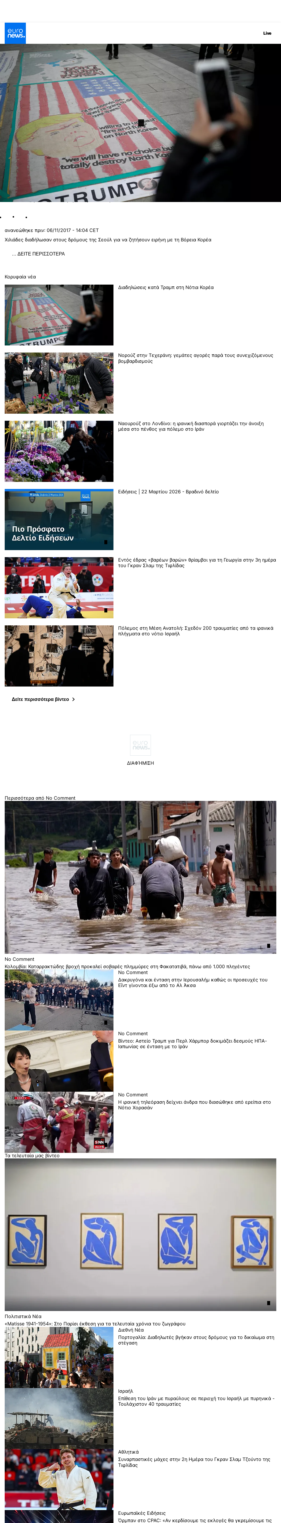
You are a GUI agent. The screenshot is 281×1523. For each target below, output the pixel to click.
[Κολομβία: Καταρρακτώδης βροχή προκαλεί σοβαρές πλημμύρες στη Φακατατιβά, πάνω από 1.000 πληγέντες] (140, 966)
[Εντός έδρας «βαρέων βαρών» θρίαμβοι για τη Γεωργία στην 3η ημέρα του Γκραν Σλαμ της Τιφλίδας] (197, 587)
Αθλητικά (128, 1451)
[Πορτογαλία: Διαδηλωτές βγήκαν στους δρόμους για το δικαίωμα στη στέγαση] (197, 1361)
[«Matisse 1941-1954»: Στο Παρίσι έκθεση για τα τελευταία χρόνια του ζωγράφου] (140, 1324)
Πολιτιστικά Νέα (23, 1316)
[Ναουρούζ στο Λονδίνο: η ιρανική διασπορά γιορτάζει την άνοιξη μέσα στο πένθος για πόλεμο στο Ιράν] (197, 451)
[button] (43, 699)
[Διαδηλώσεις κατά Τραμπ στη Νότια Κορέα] (197, 315)
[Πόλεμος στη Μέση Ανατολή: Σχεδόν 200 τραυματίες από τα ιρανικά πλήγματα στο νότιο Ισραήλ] (197, 656)
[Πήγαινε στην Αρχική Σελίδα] (15, 33)
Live (267, 33)
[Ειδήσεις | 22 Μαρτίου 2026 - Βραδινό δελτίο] (197, 519)
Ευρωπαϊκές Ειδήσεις (142, 1512)
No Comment (19, 958)
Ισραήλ (125, 1390)
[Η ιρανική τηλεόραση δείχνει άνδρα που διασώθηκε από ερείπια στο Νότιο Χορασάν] (197, 1126)
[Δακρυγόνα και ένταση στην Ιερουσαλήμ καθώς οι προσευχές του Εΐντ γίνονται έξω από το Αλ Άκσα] (197, 1004)
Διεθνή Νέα (131, 1329)
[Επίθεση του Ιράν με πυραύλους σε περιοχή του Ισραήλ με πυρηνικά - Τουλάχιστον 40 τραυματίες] (197, 1422)
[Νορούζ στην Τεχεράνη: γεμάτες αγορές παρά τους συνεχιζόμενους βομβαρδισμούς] (197, 383)
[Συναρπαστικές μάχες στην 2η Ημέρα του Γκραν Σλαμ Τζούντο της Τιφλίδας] (197, 1483)
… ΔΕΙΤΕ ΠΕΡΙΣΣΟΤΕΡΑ (38, 253)
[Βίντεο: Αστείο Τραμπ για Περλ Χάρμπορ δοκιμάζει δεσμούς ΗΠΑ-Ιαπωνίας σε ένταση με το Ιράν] (197, 1065)
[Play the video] (140, 123)
